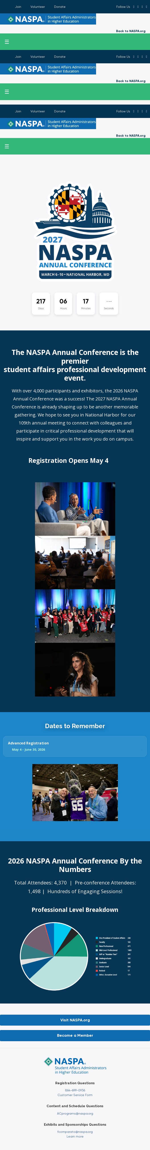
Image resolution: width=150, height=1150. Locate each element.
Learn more (75, 1136)
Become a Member (75, 1035)
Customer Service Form (75, 1095)
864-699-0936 (75, 1090)
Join (18, 6)
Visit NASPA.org (75, 1020)
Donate (60, 6)
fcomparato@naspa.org (75, 1132)
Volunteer (38, 6)
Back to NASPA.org (131, 31)
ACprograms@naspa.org (75, 1113)
